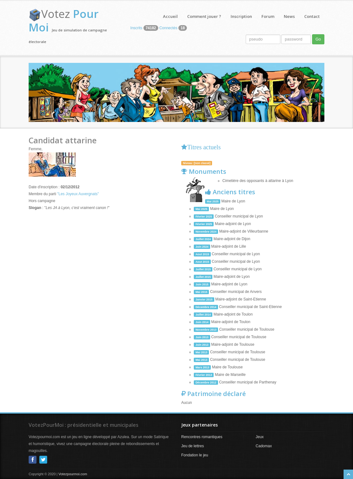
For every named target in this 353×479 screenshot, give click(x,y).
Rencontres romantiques (201, 437)
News (289, 16)
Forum (267, 16)
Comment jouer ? (204, 16)
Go (318, 39)
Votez (63, 20)
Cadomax (264, 446)
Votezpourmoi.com (73, 474)
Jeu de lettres (192, 446)
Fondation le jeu (194, 455)
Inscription (241, 16)
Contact (312, 16)
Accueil (170, 16)
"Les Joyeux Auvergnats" (78, 194)
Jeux (260, 437)
